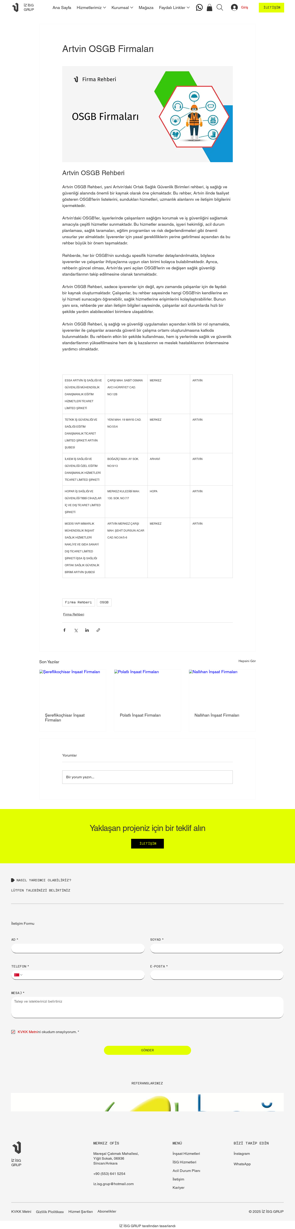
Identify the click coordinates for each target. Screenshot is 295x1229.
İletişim (178, 1179)
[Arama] (220, 7)
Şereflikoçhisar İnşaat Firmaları (65, 717)
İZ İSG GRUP (29, 7)
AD (14, 939)
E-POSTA (159, 966)
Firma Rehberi (78, 602)
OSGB (104, 602)
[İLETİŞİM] (271, 7)
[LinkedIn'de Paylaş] (87, 630)
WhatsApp (242, 1164)
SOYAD (157, 939)
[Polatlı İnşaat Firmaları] (147, 688)
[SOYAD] (215, 948)
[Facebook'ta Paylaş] (64, 630)
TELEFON (20, 966)
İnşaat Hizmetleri (186, 1153)
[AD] (76, 948)
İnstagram (242, 1153)
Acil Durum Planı (186, 1170)
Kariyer (178, 1187)
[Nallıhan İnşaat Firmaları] (222, 688)
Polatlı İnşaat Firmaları (140, 715)
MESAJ (18, 993)
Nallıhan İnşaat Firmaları (217, 715)
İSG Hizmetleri (184, 1162)
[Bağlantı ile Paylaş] (98, 630)
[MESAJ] (147, 1007)
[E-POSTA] (215, 975)
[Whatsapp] (199, 7)
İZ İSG (16, 1160)
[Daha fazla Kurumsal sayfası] (131, 7)
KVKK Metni (21, 1211)
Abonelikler (106, 1211)
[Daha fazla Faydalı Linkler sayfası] (188, 7)
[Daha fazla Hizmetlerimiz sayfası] (104, 7)
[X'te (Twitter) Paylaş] (76, 630)
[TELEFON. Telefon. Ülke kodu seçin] (18, 975)
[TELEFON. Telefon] (82, 975)
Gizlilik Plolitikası (50, 1212)
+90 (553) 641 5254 (109, 1173)
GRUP (16, 1165)
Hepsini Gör (247, 661)
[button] (209, 7)
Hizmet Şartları (80, 1211)
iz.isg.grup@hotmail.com (113, 1184)
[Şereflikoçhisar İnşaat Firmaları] (72, 688)
